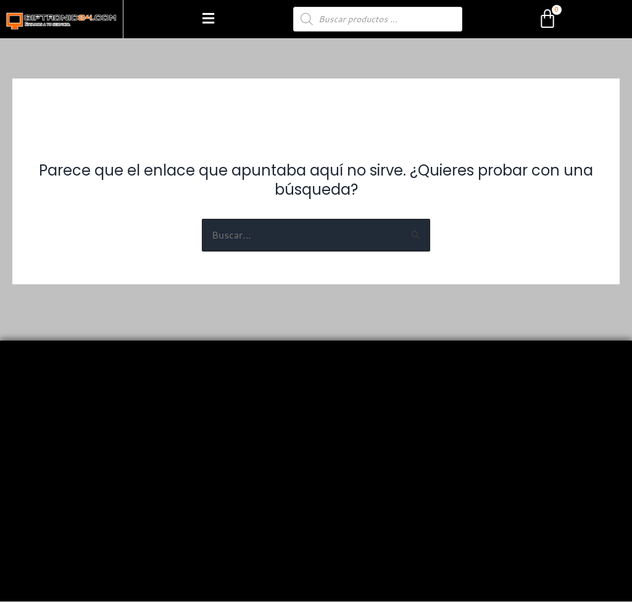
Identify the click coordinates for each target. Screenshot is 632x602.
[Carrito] (547, 19)
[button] (208, 19)
